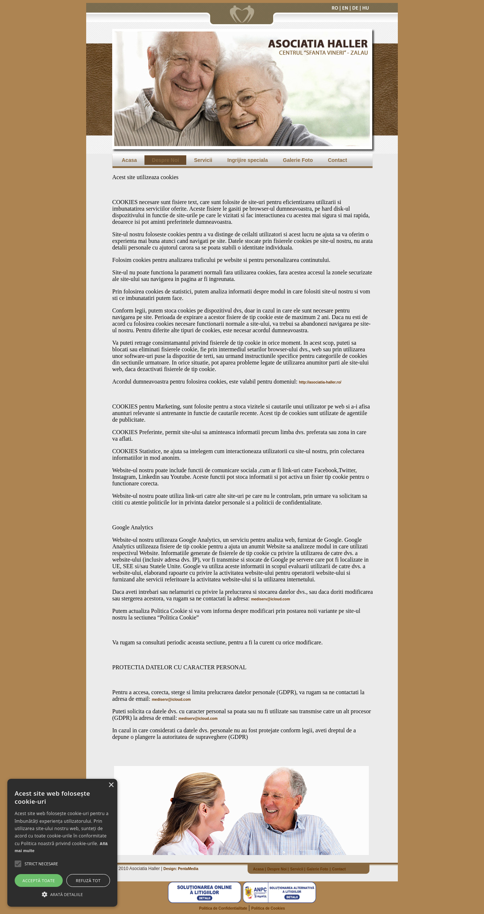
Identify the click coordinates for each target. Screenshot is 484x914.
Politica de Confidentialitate (223, 908)
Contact (337, 160)
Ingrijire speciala (247, 160)
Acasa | (259, 869)
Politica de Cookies (268, 908)
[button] (41, 863)
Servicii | (297, 869)
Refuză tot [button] (88, 880)
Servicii (203, 160)
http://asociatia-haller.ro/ (320, 382)
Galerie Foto (298, 160)
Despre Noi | (278, 869)
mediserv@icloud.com (270, 599)
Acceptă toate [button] (38, 880)
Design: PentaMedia (181, 869)
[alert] (62, 843)
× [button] (111, 785)
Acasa (129, 160)
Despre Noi (165, 160)
